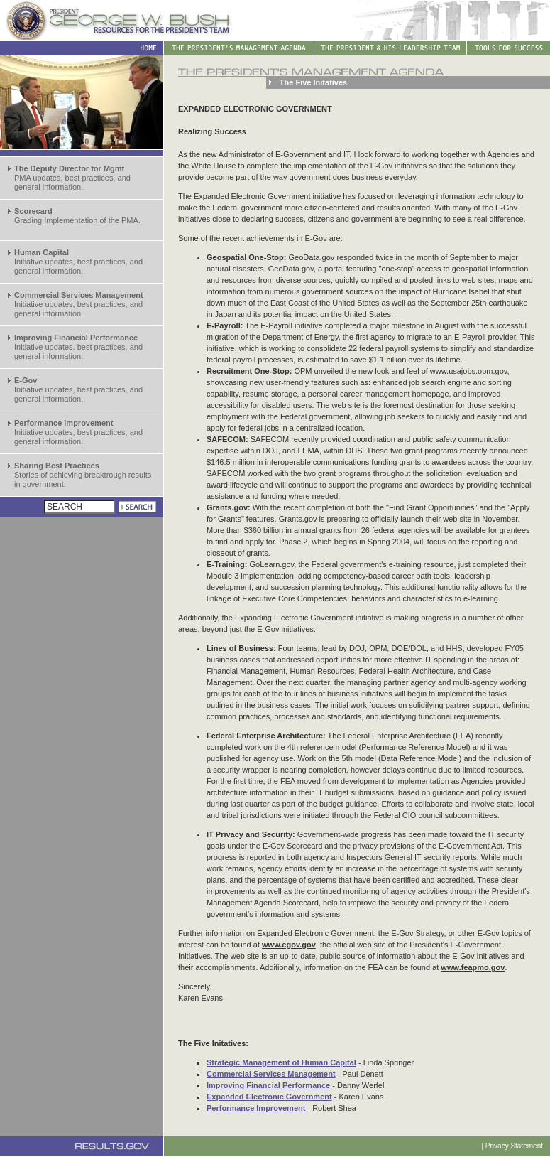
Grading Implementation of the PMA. (77, 216)
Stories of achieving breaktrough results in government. (82, 474)
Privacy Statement (514, 1146)
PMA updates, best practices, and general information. (72, 177)
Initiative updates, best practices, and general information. (78, 261)
